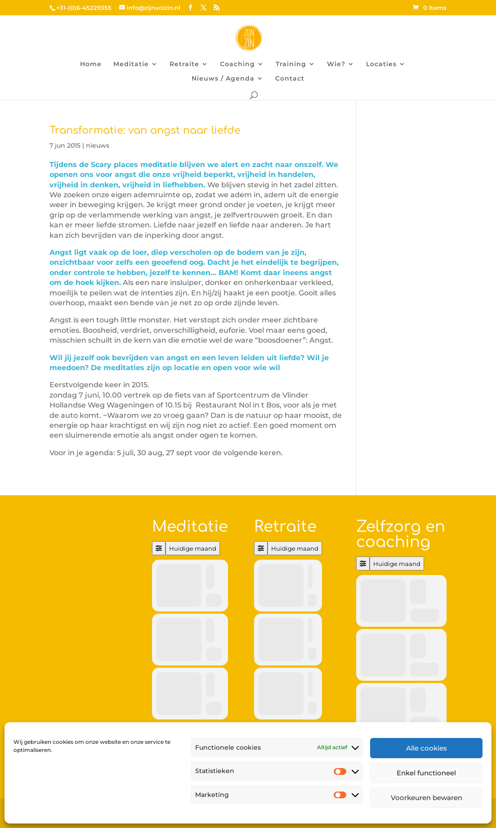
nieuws (97, 145)
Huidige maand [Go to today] (192, 548)
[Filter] (158, 548)
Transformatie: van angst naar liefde (145, 130)
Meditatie (131, 64)
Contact (289, 78)
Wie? (336, 64)
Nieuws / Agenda (223, 78)
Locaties (381, 64)
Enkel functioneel (426, 773)
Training (291, 64)
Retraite (184, 64)
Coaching (237, 64)
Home (91, 64)
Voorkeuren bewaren (426, 797)
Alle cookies (426, 748)
